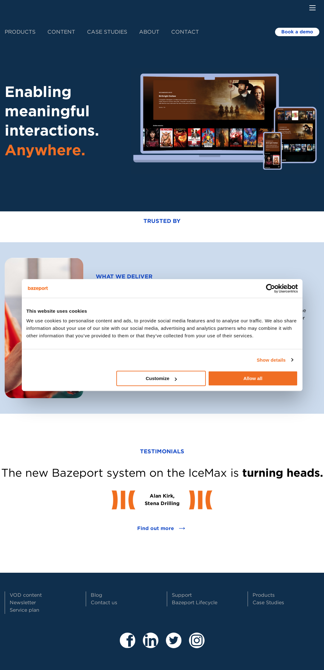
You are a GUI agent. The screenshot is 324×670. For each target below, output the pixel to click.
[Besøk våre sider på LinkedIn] (150, 645)
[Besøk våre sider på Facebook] (127, 645)
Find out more (162, 528)
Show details (271, 360)
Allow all (253, 378)
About (149, 32)
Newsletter (23, 602)
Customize (161, 378)
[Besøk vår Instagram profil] (196, 645)
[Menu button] (312, 7)
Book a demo (297, 32)
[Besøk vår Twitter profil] (173, 645)
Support (182, 595)
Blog (96, 595)
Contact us (104, 602)
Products (20, 32)
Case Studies (107, 32)
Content (61, 32)
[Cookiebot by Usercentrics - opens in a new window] (270, 288)
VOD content (26, 595)
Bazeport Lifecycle (194, 602)
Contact (185, 32)
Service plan (24, 610)
